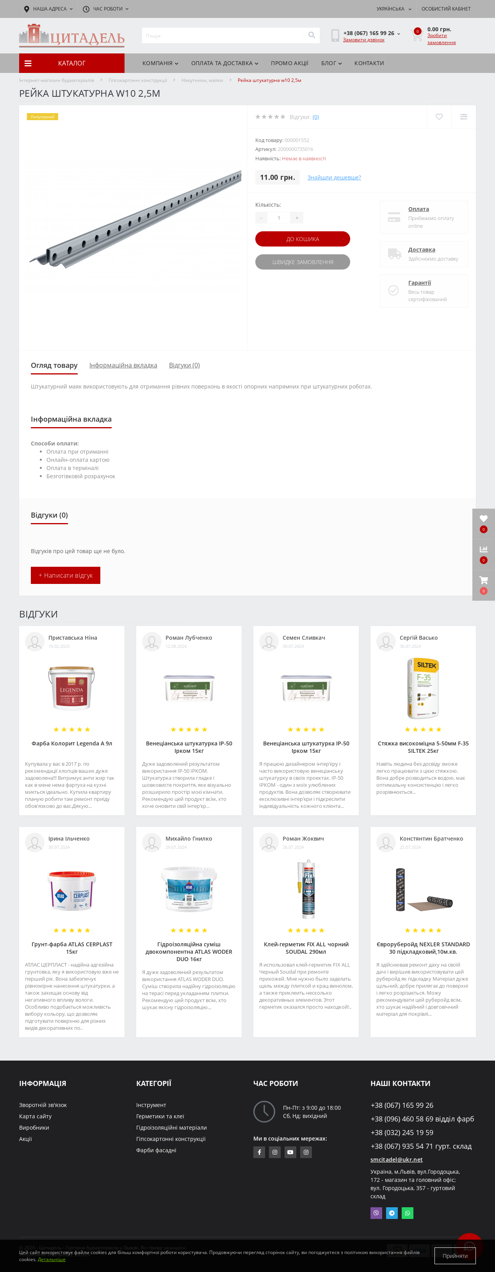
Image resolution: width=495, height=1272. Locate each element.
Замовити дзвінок (364, 39)
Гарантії (419, 282)
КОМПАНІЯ (160, 63)
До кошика (303, 239)
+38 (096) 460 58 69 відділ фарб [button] (422, 1118)
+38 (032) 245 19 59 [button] (402, 1132)
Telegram (392, 1213)
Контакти (369, 63)
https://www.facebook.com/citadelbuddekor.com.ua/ (259, 1152)
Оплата (418, 209)
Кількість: (268, 204)
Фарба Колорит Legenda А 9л (72, 743)
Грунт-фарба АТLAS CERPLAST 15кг (72, 947)
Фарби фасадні (156, 1150)
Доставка (421, 249)
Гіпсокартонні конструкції (138, 80)
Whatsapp (407, 1213)
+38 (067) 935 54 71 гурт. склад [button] (421, 1146)
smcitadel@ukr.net (396, 1159)
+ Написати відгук (66, 575)
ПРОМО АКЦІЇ (289, 63)
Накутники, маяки (202, 80)
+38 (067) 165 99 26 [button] (402, 1105)
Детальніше (52, 1259)
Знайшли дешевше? (334, 177)
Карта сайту (35, 1116)
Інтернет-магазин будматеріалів (56, 80)
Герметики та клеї (160, 1116)
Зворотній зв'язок (43, 1105)
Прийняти (455, 1256)
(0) (316, 117)
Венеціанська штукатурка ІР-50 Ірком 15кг (189, 747)
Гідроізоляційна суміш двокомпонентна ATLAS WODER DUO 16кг (189, 951)
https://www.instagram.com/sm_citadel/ (274, 1152)
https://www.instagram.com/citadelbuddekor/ (306, 1152)
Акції (25, 1138)
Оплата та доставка (225, 63)
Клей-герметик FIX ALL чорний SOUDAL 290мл (306, 947)
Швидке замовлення (302, 262)
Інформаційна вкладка (123, 365)
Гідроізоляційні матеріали (171, 1127)
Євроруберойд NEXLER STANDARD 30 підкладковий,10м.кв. (423, 947)
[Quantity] (278, 218)
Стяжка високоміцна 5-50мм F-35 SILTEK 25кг (423, 747)
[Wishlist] (439, 116)
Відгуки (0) (184, 365)
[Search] (311, 35)
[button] (483, 585)
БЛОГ (331, 63)
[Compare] (463, 116)
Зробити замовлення (441, 39)
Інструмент (151, 1105)
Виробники (34, 1127)
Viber (376, 1213)
